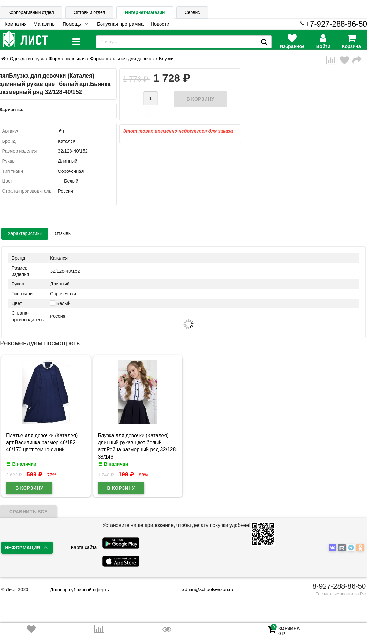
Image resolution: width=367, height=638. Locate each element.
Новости (160, 24)
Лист (10, 589)
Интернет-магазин (145, 12)
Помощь (72, 24)
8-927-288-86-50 (339, 586)
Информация (23, 547)
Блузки (166, 58)
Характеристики (25, 233)
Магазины (45, 24)
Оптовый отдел (89, 12)
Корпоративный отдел (31, 12)
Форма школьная (67, 58)
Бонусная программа (120, 24)
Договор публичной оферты (80, 589)
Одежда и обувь (27, 58)
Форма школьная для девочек (122, 58)
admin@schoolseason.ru (203, 589)
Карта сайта (84, 547)
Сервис (192, 12)
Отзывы (63, 233)
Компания (16, 24)
